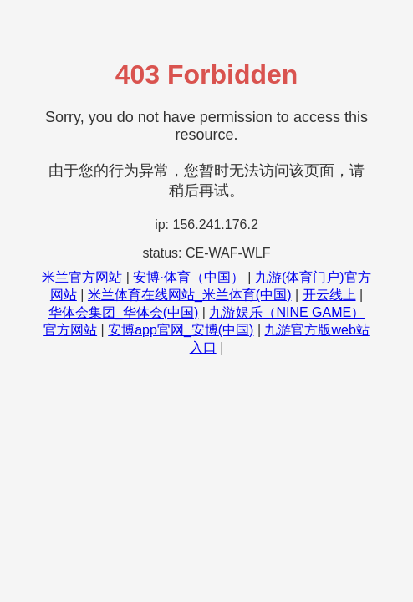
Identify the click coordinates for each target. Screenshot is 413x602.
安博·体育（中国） (188, 277)
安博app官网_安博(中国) (180, 330)
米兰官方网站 (82, 277)
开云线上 (329, 295)
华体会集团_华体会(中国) (123, 312)
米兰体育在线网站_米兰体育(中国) (190, 295)
